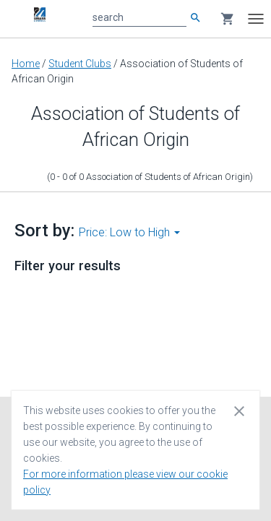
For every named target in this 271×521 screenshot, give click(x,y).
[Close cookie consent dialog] (239, 410)
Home (26, 63)
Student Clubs (79, 63)
